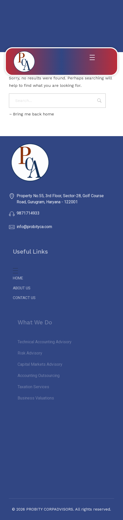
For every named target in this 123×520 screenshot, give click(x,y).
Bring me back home (31, 114)
